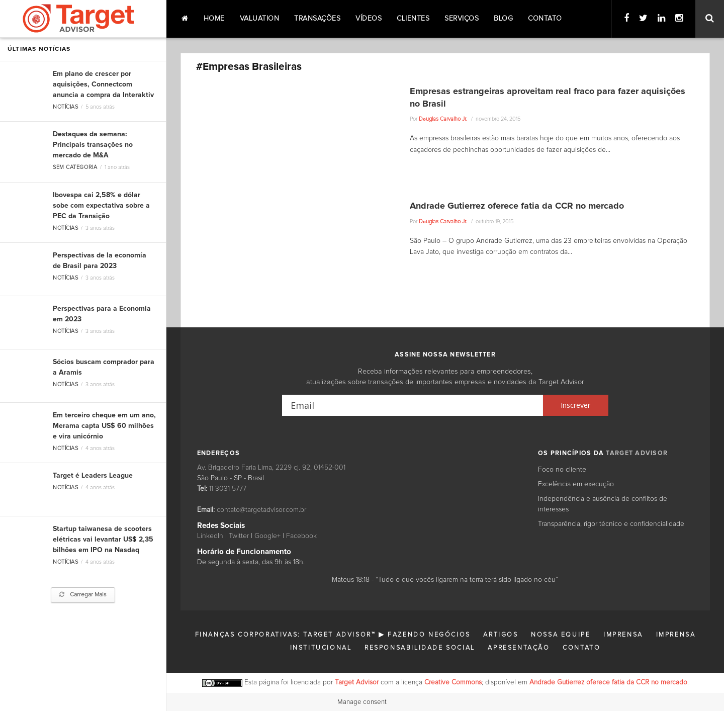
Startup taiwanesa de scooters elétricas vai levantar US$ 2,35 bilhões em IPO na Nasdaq (103, 539)
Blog (503, 18)
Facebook (301, 536)
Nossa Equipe (560, 635)
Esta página (261, 682)
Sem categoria (75, 167)
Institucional (321, 648)
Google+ (267, 536)
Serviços (461, 18)
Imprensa (623, 635)
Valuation (260, 18)
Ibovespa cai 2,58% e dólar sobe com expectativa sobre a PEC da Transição (101, 206)
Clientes (413, 18)
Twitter (239, 536)
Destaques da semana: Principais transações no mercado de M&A (93, 145)
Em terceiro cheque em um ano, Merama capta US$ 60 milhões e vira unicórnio (104, 426)
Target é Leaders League (93, 475)
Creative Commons (453, 682)
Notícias (65, 107)
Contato (545, 18)
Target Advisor (357, 682)
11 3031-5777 (227, 488)
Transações (317, 18)
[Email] (412, 405)
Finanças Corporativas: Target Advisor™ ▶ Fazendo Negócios (333, 635)
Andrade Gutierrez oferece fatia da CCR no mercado (517, 206)
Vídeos (368, 18)
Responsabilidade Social (420, 648)
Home (214, 18)
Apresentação (519, 648)
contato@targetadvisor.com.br (261, 509)
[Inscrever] (575, 405)
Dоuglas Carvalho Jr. (443, 119)
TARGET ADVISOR (637, 453)
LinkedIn (210, 536)
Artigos (500, 635)
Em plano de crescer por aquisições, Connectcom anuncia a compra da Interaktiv (103, 84)
